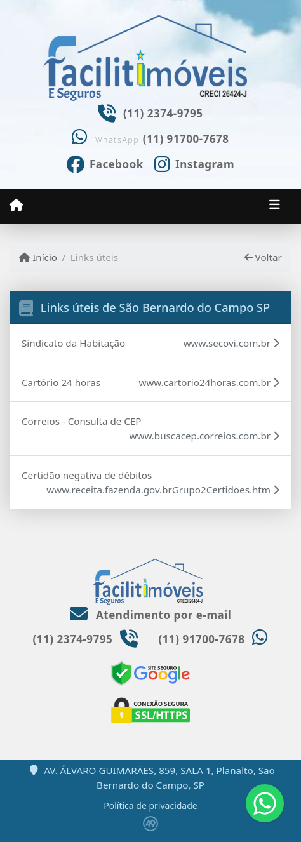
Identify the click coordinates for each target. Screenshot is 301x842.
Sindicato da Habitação (73, 343)
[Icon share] (105, 163)
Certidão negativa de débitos (87, 475)
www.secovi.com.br (231, 343)
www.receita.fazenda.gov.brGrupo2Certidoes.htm (162, 489)
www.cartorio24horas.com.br (208, 382)
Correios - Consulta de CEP (82, 421)
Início (38, 257)
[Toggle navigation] (274, 206)
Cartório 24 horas (61, 382)
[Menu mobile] (16, 205)
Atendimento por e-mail (151, 615)
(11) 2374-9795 (163, 113)
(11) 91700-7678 (186, 138)
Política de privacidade (150, 805)
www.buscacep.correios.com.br (204, 435)
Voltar (263, 257)
